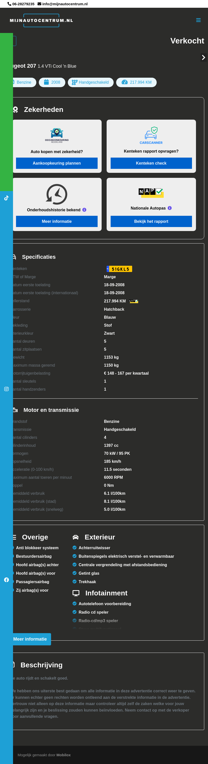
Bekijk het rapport (151, 221)
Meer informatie (57, 221)
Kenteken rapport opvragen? (151, 151)
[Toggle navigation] (198, 20)
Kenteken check (151, 163)
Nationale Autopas (148, 208)
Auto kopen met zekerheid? (57, 152)
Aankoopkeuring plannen (57, 163)
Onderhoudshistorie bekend (53, 210)
